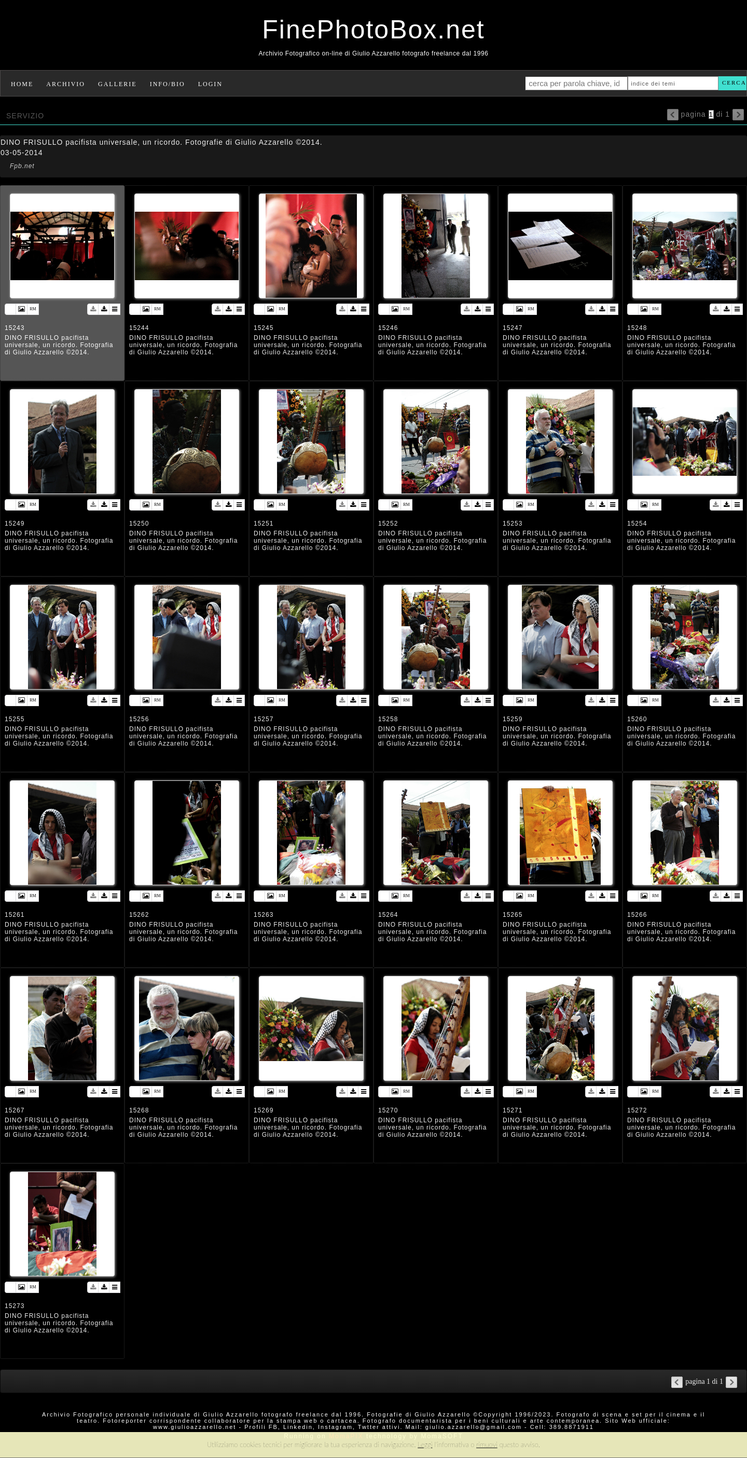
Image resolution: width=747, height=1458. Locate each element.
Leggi (425, 1444)
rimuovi (486, 1444)
